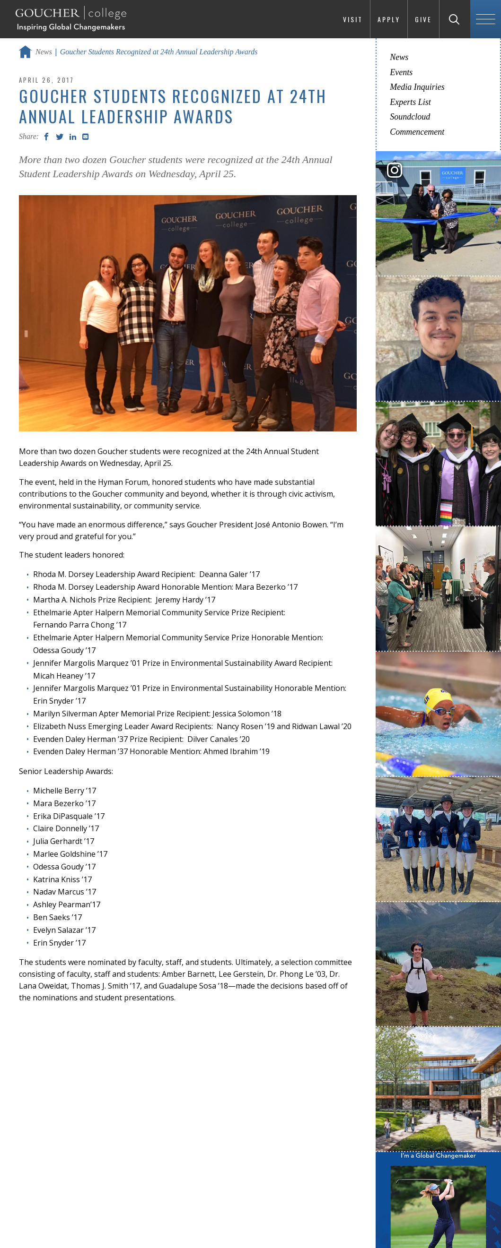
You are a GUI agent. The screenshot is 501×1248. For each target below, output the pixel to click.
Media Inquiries (417, 87)
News (43, 52)
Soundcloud (410, 116)
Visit (353, 19)
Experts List (410, 102)
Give (423, 19)
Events (401, 72)
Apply (389, 19)
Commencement (417, 132)
